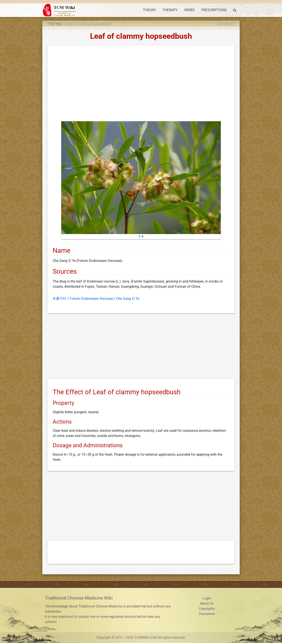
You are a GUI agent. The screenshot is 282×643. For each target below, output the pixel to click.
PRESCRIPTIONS (214, 10)
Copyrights (207, 609)
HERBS (189, 10)
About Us (207, 603)
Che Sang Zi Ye (127, 299)
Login (206, 598)
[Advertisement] (141, 84)
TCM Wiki (55, 24)
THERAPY (170, 10)
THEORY (149, 10)
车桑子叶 (59, 299)
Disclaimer (207, 614)
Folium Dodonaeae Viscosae (91, 299)
